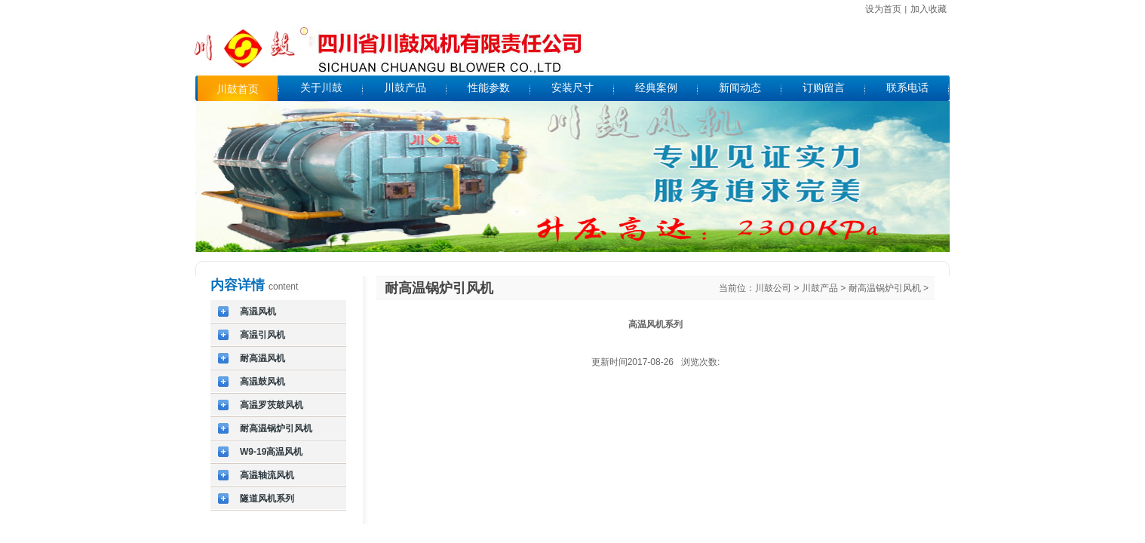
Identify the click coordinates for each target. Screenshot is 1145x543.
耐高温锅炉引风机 (885, 288)
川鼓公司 (773, 288)
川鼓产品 (820, 288)
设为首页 (883, 9)
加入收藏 (928, 9)
